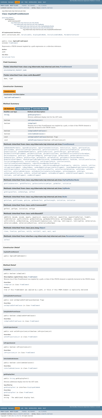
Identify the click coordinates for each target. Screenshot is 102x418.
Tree (26, 2)
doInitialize (65, 148)
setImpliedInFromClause (37, 137)
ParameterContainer (71, 35)
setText (32, 192)
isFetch (84, 165)
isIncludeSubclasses (36, 134)
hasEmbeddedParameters (60, 159)
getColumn (7, 200)
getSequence (41, 157)
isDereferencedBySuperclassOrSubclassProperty (22, 165)
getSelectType (29, 157)
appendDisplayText (29, 148)
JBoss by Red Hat (16, 416)
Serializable (26, 35)
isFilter (92, 165)
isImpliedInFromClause (37, 131)
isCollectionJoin (63, 161)
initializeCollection (87, 159)
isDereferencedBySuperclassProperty (57, 165)
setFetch (89, 169)
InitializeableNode (54, 35)
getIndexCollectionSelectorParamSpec (75, 153)
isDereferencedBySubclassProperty (45, 163)
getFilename (17, 200)
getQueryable (63, 155)
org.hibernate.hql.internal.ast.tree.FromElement (36, 28)
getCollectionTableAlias (69, 149)
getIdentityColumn (34, 153)
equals (74, 148)
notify (29, 231)
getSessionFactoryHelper (42, 183)
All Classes (43, 5)
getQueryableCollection (79, 155)
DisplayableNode (39, 35)
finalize (13, 231)
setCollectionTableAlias (64, 169)
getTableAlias (53, 157)
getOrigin (22, 155)
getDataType (85, 149)
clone (6, 231)
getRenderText (37, 200)
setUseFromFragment (39, 173)
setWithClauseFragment (75, 173)
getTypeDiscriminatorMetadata (72, 157)
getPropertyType (50, 155)
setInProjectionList (36, 140)
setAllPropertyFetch (12, 169)
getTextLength (49, 200)
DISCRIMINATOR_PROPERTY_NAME (15, 70)
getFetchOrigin (60, 151)
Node (64, 197)
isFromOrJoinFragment (12, 167)
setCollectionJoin (29, 169)
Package (11, 2)
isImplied (31, 123)
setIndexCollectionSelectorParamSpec (46, 171)
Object (42, 228)
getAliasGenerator (11, 183)
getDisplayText (34, 115)
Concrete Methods (40, 109)
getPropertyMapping (35, 155)
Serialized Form (8, 57)
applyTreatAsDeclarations (48, 148)
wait (44, 231)
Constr (20, 8)
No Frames (31, 5)
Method (26, 8)
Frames (24, 5)
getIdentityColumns (50, 153)
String (6, 115)
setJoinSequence (69, 171)
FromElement (13, 43)
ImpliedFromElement (11, 97)
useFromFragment (19, 175)
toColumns (89, 173)
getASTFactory (25, 183)
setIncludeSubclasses (21, 171)
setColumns (80, 169)
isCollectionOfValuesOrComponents (17, 163)
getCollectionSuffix (50, 149)
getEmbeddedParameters (27, 151)
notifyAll (37, 231)
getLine (27, 200)
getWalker (57, 183)
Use (22, 2)
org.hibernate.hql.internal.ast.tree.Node (25, 23)
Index (40, 2)
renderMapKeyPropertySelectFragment (80, 167)
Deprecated (33, 2)
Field (15, 8)
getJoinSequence (10, 155)
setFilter (7, 171)
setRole (27, 173)
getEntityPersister (45, 151)
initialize (67, 183)
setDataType (22, 192)
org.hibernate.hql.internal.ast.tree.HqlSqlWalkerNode (35, 26)
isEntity (76, 165)
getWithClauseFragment (13, 159)
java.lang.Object (7, 17)
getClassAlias (84, 148)
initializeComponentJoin (13, 161)
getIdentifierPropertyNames (15, 153)
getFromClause (73, 151)
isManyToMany (27, 167)
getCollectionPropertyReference (28, 149)
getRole (19, 157)
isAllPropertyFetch (47, 161)
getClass (21, 231)
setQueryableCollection (13, 173)
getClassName (9, 149)
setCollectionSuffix (45, 169)
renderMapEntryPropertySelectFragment (49, 167)
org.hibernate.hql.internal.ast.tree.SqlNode (29, 24)
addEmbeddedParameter (12, 148)
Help (44, 2)
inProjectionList (34, 120)
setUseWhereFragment (56, 173)
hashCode (73, 159)
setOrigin (80, 171)
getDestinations (10, 151)
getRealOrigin (9, 157)
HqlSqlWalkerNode (70, 180)
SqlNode (66, 188)
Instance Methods (23, 109)
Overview (4, 2)
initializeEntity (31, 161)
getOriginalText (10, 192)
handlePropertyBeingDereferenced (36, 159)
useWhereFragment (34, 175)
